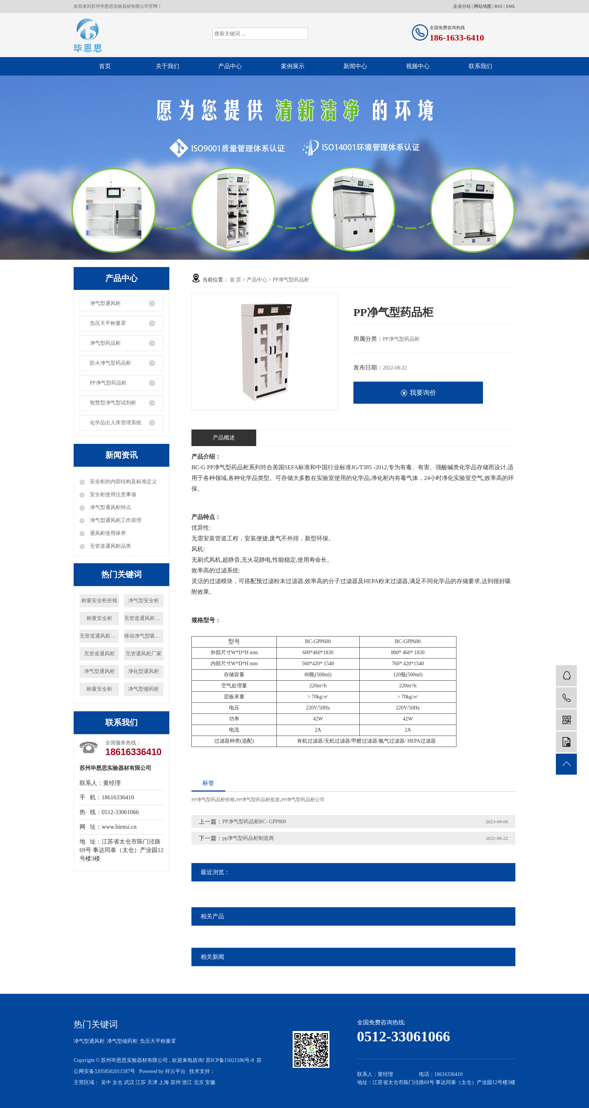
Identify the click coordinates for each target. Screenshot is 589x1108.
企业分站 (462, 6)
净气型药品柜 (105, 343)
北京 (199, 1082)
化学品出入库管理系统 (115, 422)
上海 (164, 1082)
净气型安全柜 (143, 600)
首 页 (235, 280)
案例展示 (292, 66)
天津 (152, 1082)
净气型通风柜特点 (109, 507)
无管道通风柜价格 (99, 636)
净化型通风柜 (143, 671)
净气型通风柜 (105, 303)
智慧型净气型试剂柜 (113, 403)
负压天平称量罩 (108, 323)
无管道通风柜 (99, 653)
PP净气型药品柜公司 (303, 799)
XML (510, 6)
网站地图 (482, 6)
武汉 (129, 1082)
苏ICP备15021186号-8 (230, 1060)
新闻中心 (355, 66)
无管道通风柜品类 (109, 546)
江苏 (140, 1082)
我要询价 (418, 393)
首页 (105, 66)
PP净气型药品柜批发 (258, 799)
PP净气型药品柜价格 (213, 799)
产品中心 (230, 66)
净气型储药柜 (143, 689)
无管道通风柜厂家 (143, 618)
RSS (498, 6)
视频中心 (418, 66)
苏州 (175, 1082)
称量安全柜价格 (99, 600)
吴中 (106, 1082)
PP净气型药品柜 (108, 383)
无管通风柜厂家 (144, 653)
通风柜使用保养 (107, 533)
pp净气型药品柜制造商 (248, 838)
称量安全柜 (99, 618)
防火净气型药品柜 (110, 363)
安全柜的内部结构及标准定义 (122, 481)
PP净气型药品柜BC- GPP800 (254, 821)
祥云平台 (175, 1071)
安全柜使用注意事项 (112, 494)
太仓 (117, 1082)
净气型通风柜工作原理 (114, 520)
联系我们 (480, 66)
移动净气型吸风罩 (143, 636)
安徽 (210, 1082)
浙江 (187, 1082)
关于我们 (167, 66)
